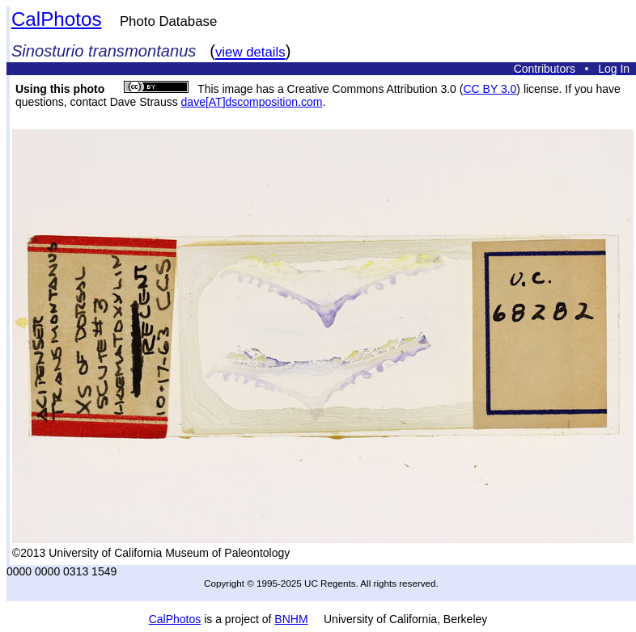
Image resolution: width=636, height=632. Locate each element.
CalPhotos (56, 19)
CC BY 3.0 (489, 88)
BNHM (290, 619)
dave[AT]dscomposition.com (252, 101)
